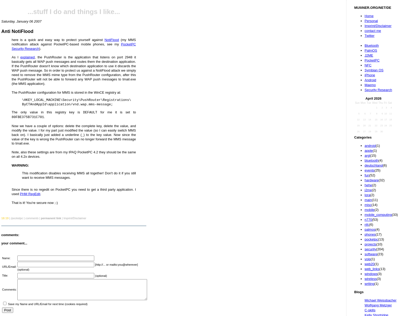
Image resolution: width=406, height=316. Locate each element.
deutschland (374, 165)
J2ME (369, 55)
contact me (373, 31)
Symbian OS (374, 70)
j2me (368, 190)
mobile (369, 210)
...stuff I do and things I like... (74, 12)
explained (27, 57)
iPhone (370, 75)
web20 (369, 264)
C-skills (370, 310)
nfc (367, 224)
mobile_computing (378, 215)
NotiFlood (112, 40)
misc (368, 205)
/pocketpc (17, 218)
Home (369, 16)
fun (367, 175)
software (371, 254)
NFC (368, 65)
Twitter (369, 36)
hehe (368, 185)
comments (32, 218)
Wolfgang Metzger (378, 305)
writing (369, 284)
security (370, 249)
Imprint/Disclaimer (378, 26)
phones (370, 234)
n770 (368, 220)
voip (368, 259)
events (369, 170)
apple (369, 151)
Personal (371, 21)
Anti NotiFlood (17, 31)
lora (367, 195)
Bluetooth (372, 45)
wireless (371, 279)
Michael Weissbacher (380, 300)
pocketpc (371, 239)
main (368, 200)
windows (371, 274)
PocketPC (372, 60)
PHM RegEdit (30, 194)
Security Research (378, 90)
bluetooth (372, 160)
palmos (370, 229)
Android (370, 80)
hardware (372, 180)
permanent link (51, 218)
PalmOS (371, 50)
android (370, 146)
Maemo (370, 85)
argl (367, 155)
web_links (372, 269)
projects (370, 244)
